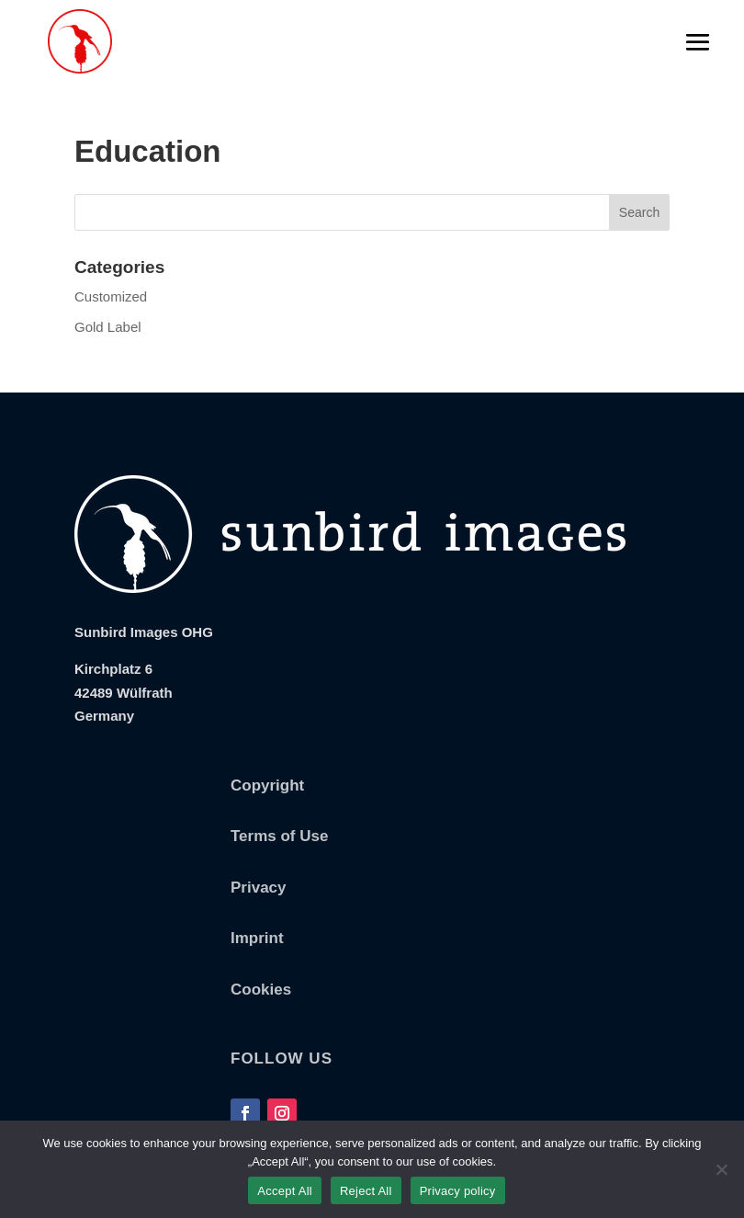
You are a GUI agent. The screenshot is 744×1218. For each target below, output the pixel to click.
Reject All (366, 1191)
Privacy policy (458, 1191)
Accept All (284, 1191)
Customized (110, 296)
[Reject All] (721, 1169)
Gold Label (107, 327)
